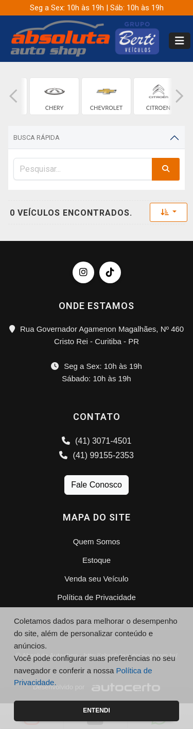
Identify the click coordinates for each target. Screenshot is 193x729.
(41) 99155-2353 (96, 455)
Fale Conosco (96, 484)
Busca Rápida (36, 137)
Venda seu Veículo (96, 578)
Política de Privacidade (96, 597)
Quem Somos (96, 541)
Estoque (96, 560)
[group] (54, 96)
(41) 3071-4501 (97, 440)
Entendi (96, 710)
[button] (13, 96)
